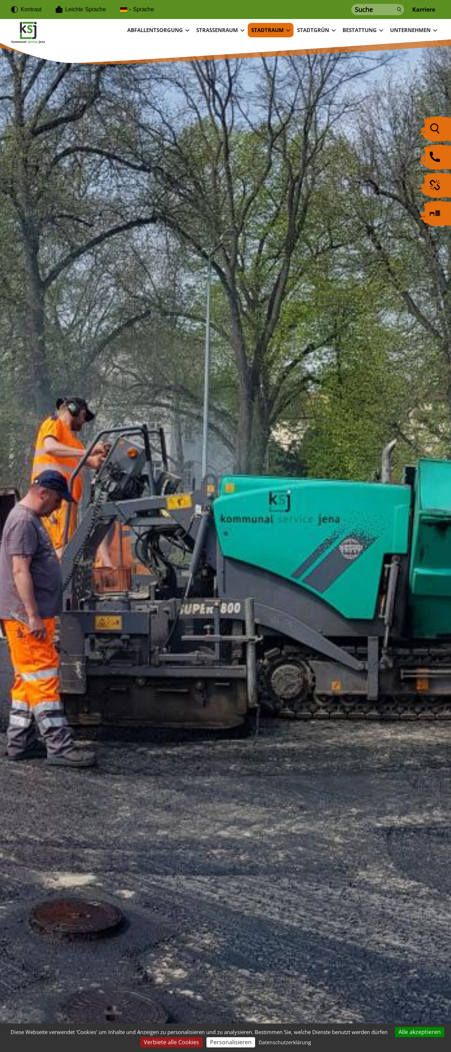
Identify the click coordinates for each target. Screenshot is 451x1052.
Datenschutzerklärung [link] (285, 1042)
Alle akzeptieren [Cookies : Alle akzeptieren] (420, 1032)
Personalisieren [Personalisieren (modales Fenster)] (231, 1042)
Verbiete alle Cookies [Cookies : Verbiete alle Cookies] (171, 1042)
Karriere (423, 10)
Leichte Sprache (85, 9)
